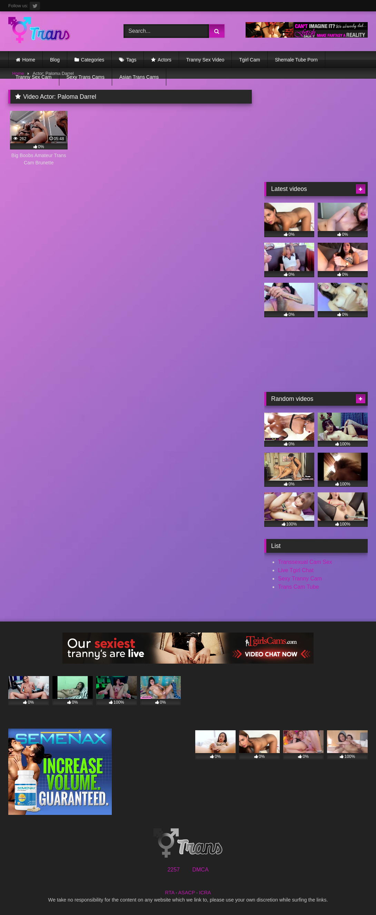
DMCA (200, 870)
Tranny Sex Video (205, 59)
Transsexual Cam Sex (305, 562)
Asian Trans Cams (139, 77)
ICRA (205, 892)
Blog (55, 59)
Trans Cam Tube (298, 587)
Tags (131, 59)
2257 (173, 870)
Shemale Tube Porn (296, 59)
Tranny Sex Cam (34, 77)
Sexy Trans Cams (86, 77)
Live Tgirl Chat (296, 570)
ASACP (186, 892)
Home (28, 59)
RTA (170, 892)
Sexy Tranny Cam (300, 578)
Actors (164, 59)
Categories (93, 59)
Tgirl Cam (249, 59)
